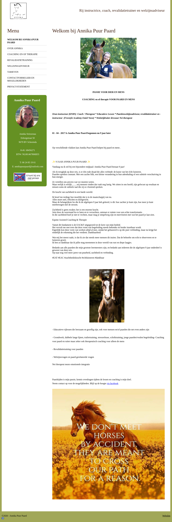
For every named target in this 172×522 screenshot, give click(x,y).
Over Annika (15, 48)
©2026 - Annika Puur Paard (14, 516)
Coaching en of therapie (22, 54)
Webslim (166, 516)
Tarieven (12, 72)
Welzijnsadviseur (18, 66)
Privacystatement (18, 86)
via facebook (112, 383)
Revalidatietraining (20, 60)
